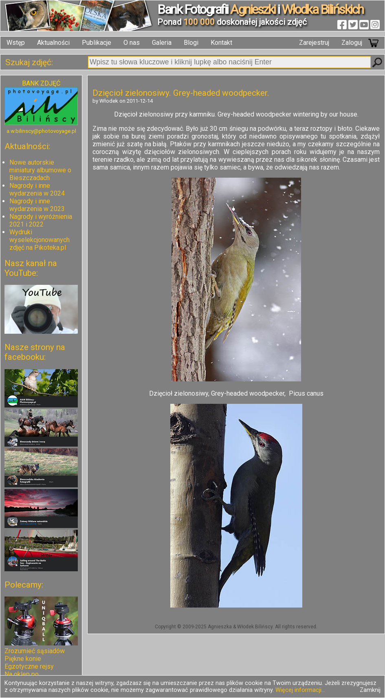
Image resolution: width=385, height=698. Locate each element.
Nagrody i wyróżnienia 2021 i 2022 (40, 220)
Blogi (191, 42)
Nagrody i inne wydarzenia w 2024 (37, 189)
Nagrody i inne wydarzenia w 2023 (37, 205)
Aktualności (53, 42)
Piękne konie (22, 659)
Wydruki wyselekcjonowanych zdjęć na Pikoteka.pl (39, 239)
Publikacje (96, 42)
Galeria (162, 42)
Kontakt (221, 42)
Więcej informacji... (300, 690)
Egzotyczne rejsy (29, 666)
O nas (131, 42)
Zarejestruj (314, 42)
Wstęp (16, 42)
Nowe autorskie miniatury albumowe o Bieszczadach (40, 170)
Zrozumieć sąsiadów (34, 651)
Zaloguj (351, 42)
